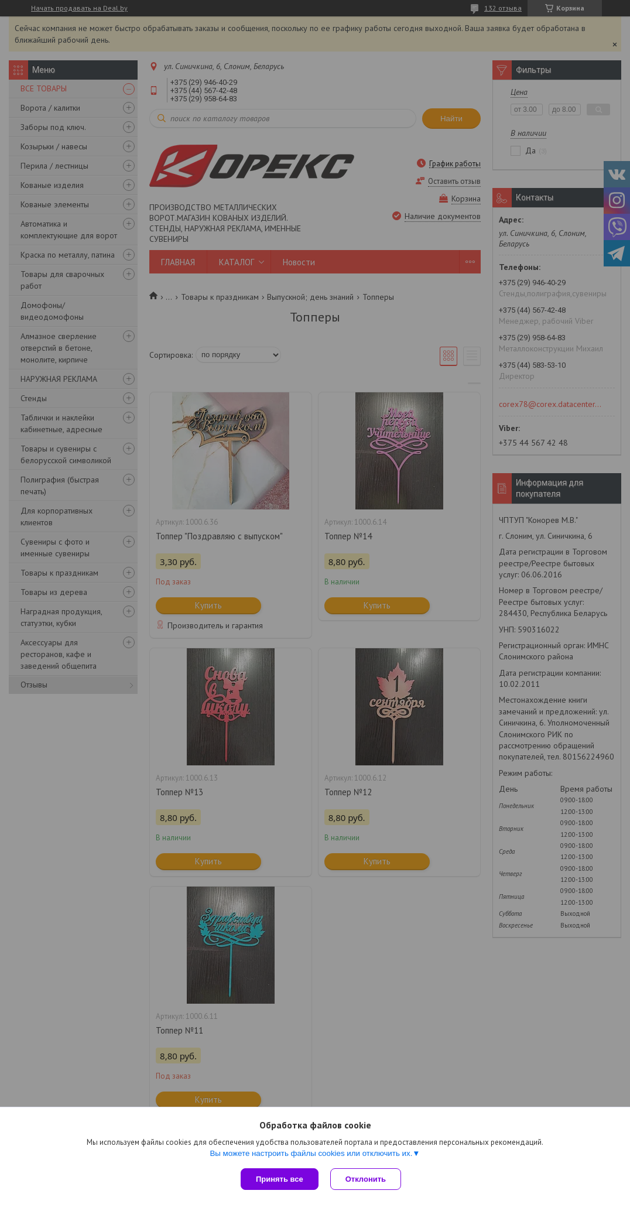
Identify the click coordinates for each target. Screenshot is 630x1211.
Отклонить (365, 1179)
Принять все (279, 1179)
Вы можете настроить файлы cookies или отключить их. (311, 1153)
